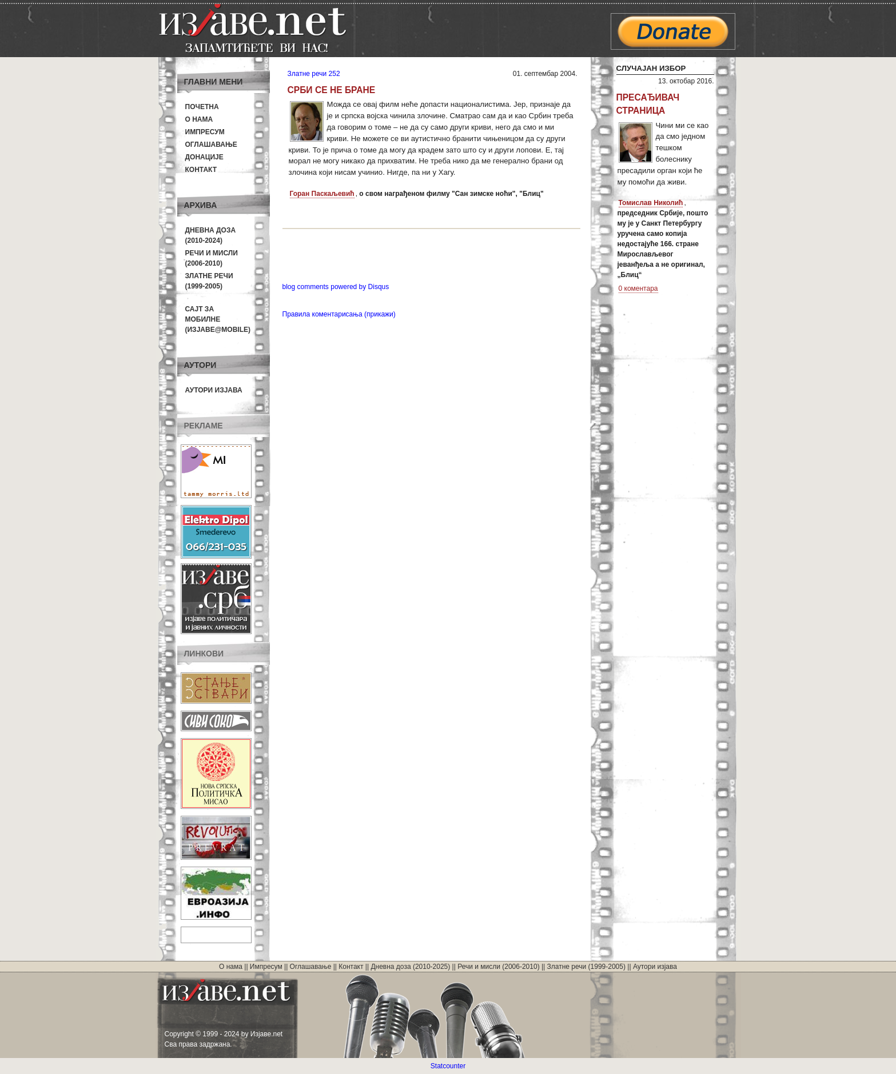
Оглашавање (211, 145)
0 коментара (638, 288)
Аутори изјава (213, 390)
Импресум (205, 132)
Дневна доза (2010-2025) (410, 967)
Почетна (202, 107)
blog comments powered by (335, 287)
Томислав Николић (651, 203)
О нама (199, 119)
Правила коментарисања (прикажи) (339, 314)
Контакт (201, 170)
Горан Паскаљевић (322, 194)
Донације (204, 157)
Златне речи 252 (314, 74)
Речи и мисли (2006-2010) (498, 967)
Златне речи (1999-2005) (586, 967)
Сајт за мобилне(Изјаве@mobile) (218, 319)
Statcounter (448, 1066)
